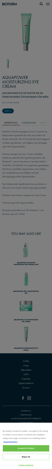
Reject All (26, 458)
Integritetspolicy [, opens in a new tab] (10, 443)
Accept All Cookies (26, 450)
